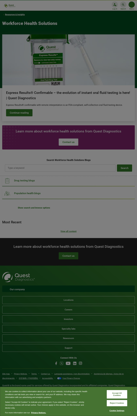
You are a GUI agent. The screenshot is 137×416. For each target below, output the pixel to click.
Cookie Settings (116, 410)
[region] (68, 401)
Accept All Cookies (117, 394)
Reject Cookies (117, 403)
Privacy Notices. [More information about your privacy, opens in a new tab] (38, 413)
